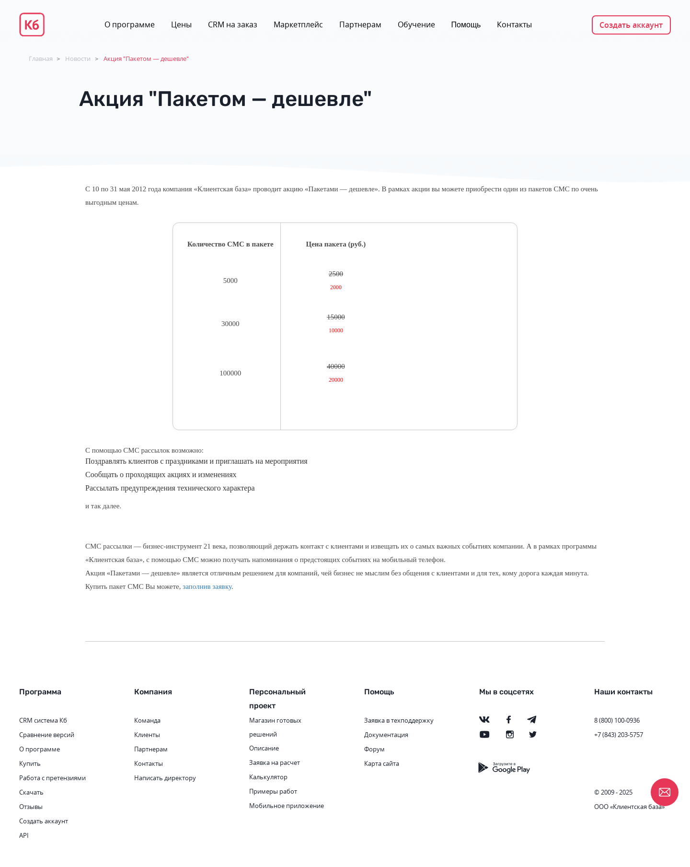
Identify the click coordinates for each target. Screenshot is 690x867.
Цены (181, 24)
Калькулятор (268, 777)
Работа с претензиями (52, 777)
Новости (78, 58)
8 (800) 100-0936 (617, 720)
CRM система (38, 720)
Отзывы (31, 806)
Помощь (466, 25)
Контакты (514, 24)
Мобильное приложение (286, 805)
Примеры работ (273, 791)
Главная (41, 58)
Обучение (416, 24)
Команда (147, 720)
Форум (374, 749)
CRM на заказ (232, 24)
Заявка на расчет (274, 762)
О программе (129, 24)
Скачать (31, 792)
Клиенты (147, 734)
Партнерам (360, 24)
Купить (30, 763)
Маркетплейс (298, 24)
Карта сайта (381, 763)
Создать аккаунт (631, 25)
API (24, 835)
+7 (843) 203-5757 (618, 734)
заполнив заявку (207, 586)
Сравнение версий (46, 734)
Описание (264, 748)
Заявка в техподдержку (399, 720)
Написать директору (165, 777)
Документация (386, 734)
